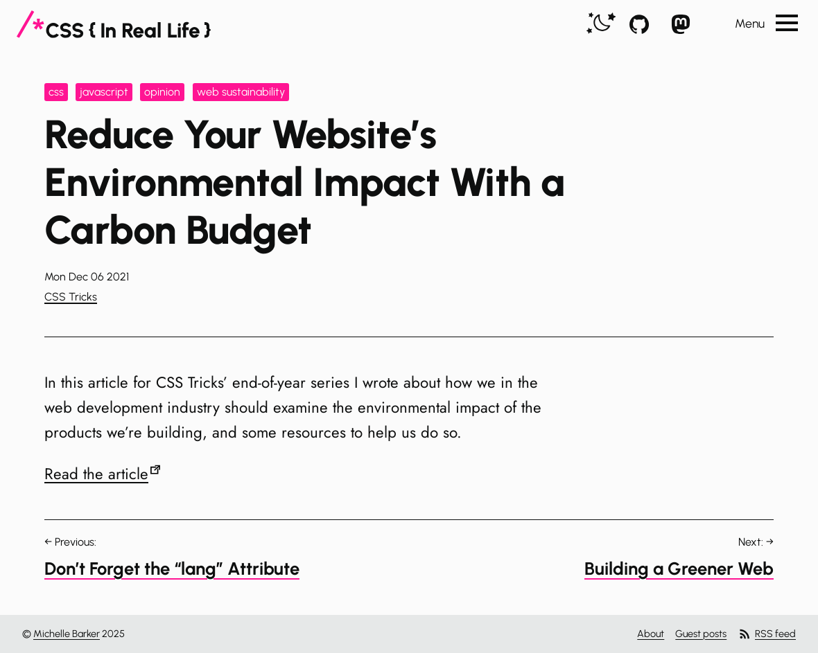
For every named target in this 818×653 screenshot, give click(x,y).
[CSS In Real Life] (114, 24)
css (56, 91)
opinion (162, 91)
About (650, 633)
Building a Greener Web (679, 568)
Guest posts (700, 633)
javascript (104, 91)
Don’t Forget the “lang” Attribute (171, 568)
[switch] (601, 24)
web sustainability (241, 91)
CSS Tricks (70, 296)
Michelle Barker (66, 633)
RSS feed (767, 634)
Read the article (96, 474)
